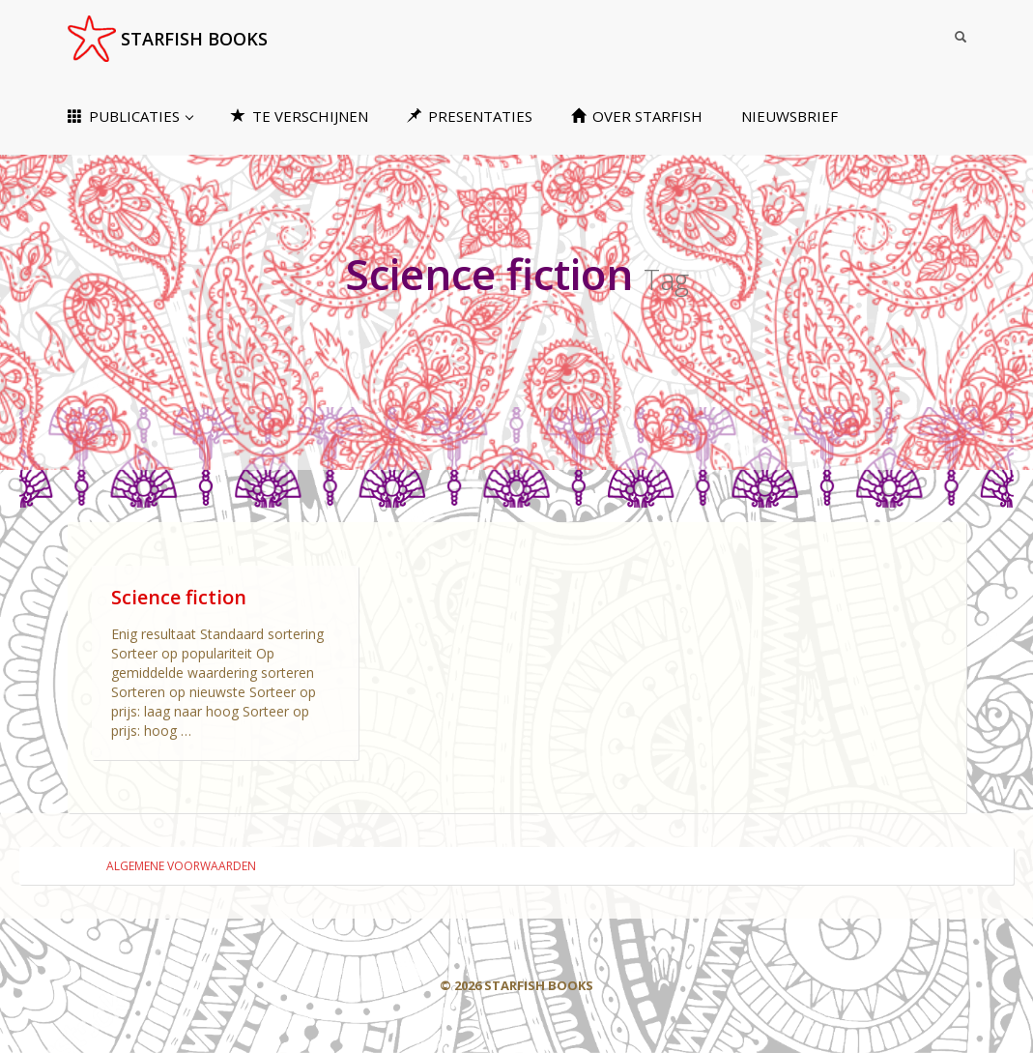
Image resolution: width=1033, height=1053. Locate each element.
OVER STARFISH (637, 116)
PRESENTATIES (469, 116)
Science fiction (178, 597)
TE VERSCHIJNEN (299, 116)
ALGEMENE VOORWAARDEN (181, 866)
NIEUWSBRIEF (789, 116)
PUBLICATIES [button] (130, 116)
